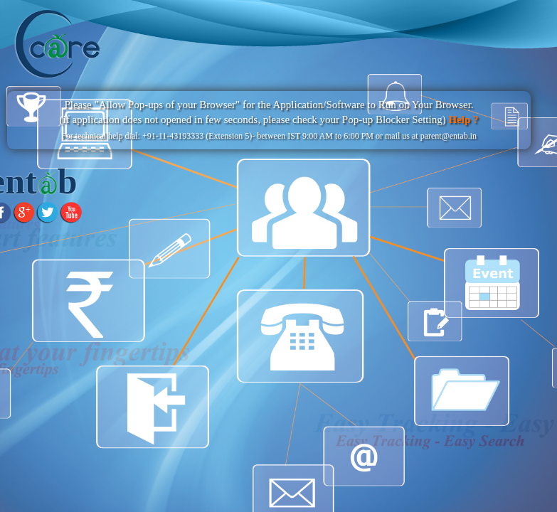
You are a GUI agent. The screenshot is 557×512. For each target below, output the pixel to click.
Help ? (462, 119)
